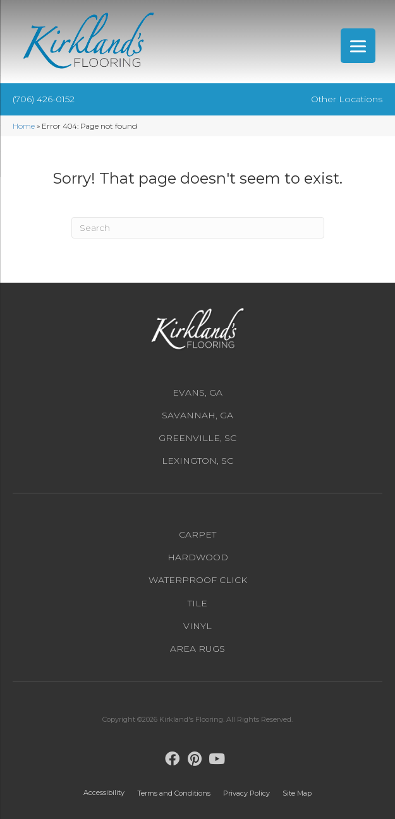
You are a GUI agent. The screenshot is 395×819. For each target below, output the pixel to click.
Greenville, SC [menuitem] (197, 438)
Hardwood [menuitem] (197, 557)
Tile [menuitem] (197, 603)
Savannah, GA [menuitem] (197, 415)
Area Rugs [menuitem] (197, 648)
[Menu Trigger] (358, 45)
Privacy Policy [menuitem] (246, 793)
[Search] (197, 228)
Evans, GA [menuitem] (197, 392)
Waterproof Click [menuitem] (198, 580)
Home (24, 126)
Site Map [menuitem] (297, 793)
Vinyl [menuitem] (197, 626)
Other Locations (346, 99)
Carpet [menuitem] (197, 534)
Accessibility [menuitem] (104, 792)
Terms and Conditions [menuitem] (173, 793)
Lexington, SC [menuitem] (197, 460)
